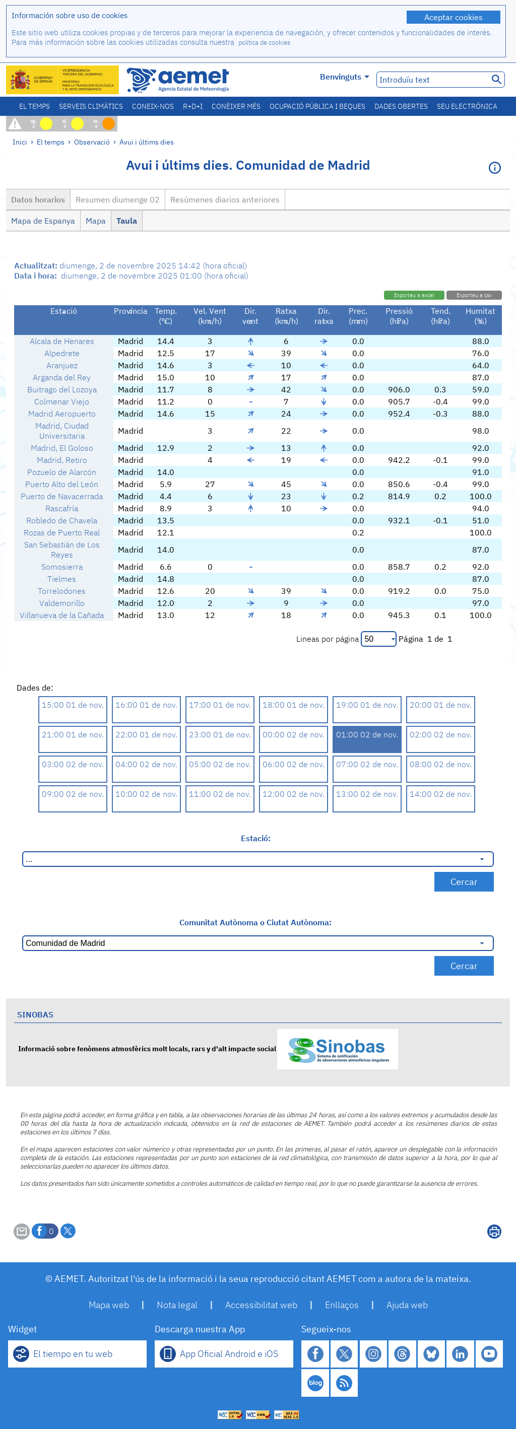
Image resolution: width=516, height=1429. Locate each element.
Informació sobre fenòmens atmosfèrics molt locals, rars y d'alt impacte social (208, 1048)
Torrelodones (62, 591)
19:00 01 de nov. (367, 705)
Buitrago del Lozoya (62, 389)
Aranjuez (62, 365)
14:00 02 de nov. (441, 794)
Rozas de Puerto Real (62, 532)
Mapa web (109, 1305)
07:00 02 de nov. (367, 764)
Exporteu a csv (474, 295)
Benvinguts (344, 77)
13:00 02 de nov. (367, 794)
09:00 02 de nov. (73, 794)
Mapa (96, 221)
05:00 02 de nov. (220, 764)
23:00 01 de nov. (220, 734)
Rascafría (61, 508)
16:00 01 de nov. (146, 705)
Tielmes (61, 579)
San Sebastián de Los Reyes (62, 549)
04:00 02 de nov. (146, 764)
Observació (92, 142)
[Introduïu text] (431, 80)
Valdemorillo (62, 603)
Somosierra (62, 567)
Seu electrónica (467, 106)
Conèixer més (236, 106)
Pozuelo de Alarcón (61, 472)
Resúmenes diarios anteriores (225, 199)
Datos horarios (38, 199)
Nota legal (177, 1305)
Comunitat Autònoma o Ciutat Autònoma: (255, 922)
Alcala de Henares (62, 341)
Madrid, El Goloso (62, 448)
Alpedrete (62, 353)
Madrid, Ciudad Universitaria (62, 431)
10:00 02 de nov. (146, 794)
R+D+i (193, 106)
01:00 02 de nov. (367, 734)
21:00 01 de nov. (73, 734)
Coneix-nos (153, 106)
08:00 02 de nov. (441, 764)
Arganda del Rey (62, 377)
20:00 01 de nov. (441, 705)
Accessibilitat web (261, 1305)
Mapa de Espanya (43, 221)
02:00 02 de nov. (441, 734)
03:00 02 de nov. (73, 764)
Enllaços (342, 1305)
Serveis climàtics (91, 106)
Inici (20, 142)
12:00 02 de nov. (294, 794)
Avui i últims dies (146, 142)
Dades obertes (401, 106)
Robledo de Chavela (61, 520)
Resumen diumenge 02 (118, 199)
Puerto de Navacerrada (62, 496)
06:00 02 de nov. (294, 764)
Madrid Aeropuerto (62, 414)
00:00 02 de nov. (294, 734)
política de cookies (264, 42)
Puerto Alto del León (61, 484)
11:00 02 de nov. (220, 794)
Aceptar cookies (453, 17)
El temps (34, 106)
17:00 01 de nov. (220, 705)
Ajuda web (407, 1305)
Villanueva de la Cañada (62, 615)
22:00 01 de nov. (146, 734)
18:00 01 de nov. (294, 705)
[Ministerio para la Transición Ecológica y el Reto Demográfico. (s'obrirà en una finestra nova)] (63, 79)
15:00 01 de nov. (73, 705)
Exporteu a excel (414, 295)
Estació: (256, 838)
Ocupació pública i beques (317, 106)
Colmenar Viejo (61, 401)
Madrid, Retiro (62, 460)
